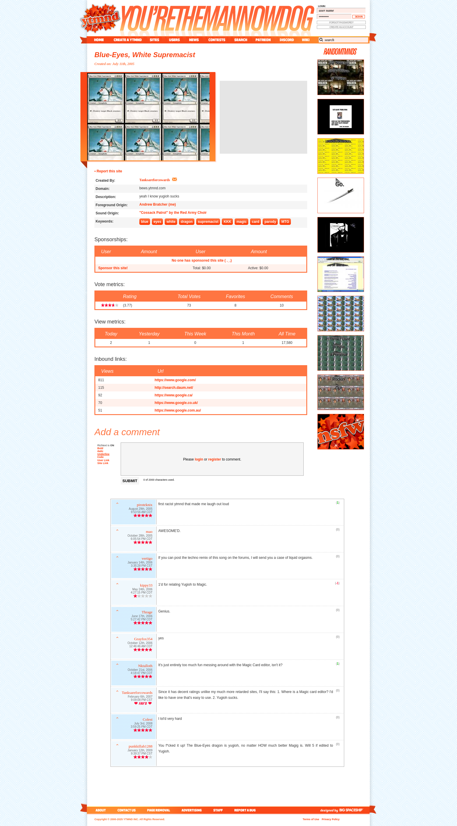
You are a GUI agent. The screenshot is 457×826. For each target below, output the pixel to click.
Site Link (102, 463)
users (174, 39)
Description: (106, 197)
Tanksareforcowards (154, 180)
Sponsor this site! (113, 268)
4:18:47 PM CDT (141, 673)
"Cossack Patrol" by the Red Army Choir (173, 213)
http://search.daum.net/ (173, 388)
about (100, 810)
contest (216, 39)
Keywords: (104, 221)
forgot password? (341, 22)
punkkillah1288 (140, 747)
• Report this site (108, 171)
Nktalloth (145, 666)
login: (322, 6)
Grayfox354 (143, 639)
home (99, 39)
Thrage (147, 612)
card (255, 222)
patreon (263, 39)
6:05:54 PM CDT (141, 539)
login (199, 459)
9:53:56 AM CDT (141, 512)
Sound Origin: (107, 213)
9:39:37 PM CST (141, 754)
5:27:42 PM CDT (141, 620)
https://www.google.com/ (175, 380)
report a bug (246, 810)
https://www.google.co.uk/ (176, 403)
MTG (285, 222)
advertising (191, 810)
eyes (157, 222)
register (214, 459)
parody (270, 222)
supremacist (208, 222)
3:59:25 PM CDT (141, 727)
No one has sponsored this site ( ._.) (202, 260)
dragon (187, 222)
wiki (305, 39)
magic (241, 222)
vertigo (147, 559)
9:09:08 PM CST (141, 700)
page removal (158, 810)
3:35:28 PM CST (141, 566)
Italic (100, 451)
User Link (103, 460)
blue (144, 222)
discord (286, 39)
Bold (100, 448)
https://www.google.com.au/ (177, 410)
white (170, 222)
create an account (341, 27)
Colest (147, 720)
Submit (129, 481)
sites (154, 39)
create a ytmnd (127, 39)
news (193, 39)
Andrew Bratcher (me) (157, 204)
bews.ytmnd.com (152, 188)
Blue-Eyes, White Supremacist (144, 55)
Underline (103, 454)
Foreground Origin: (112, 205)
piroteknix (144, 505)
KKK (227, 222)
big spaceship (354, 810)
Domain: (103, 189)
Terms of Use (311, 819)
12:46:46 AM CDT (140, 646)
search (240, 39)
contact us (126, 810)
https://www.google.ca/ (173, 395)
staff (218, 810)
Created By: (105, 180)
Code (100, 457)
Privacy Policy (331, 819)
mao (149, 532)
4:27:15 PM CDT (141, 593)
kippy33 (146, 586)
